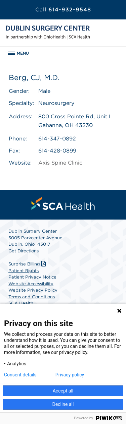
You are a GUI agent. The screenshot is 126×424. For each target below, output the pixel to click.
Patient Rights (23, 270)
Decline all (63, 404)
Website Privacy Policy (32, 290)
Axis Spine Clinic (60, 163)
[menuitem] (63, 203)
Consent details (20, 374)
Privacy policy (69, 374)
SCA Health (20, 303)
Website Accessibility (30, 283)
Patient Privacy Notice (32, 277)
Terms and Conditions (31, 296)
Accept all (63, 390)
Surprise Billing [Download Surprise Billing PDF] (27, 263)
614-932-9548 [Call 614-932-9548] (63, 9)
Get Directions (23, 250)
